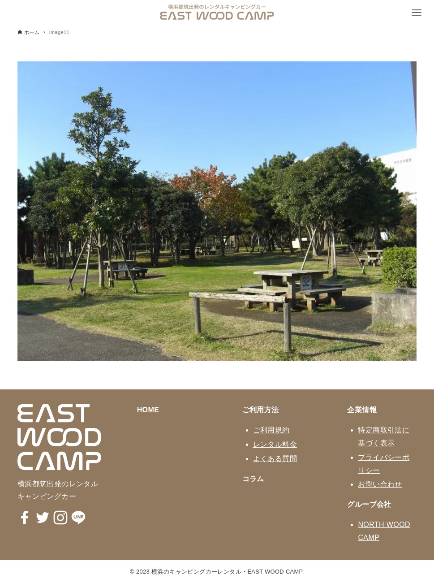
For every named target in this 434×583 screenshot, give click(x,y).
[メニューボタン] (416, 13)
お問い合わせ (380, 484)
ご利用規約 (271, 430)
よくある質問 (275, 458)
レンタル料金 (275, 444)
